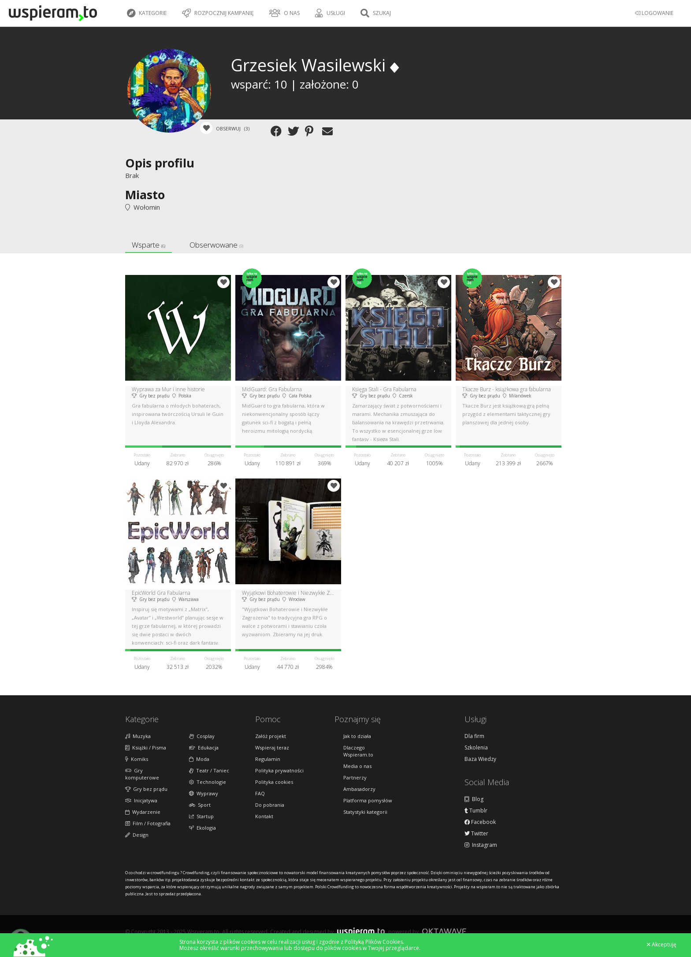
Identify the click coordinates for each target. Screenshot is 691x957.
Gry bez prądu (146, 789)
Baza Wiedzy (480, 759)
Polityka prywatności (279, 770)
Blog (473, 799)
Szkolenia (476, 747)
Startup (201, 816)
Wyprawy (203, 793)
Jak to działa (357, 736)
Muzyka (138, 736)
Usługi (330, 13)
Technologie (207, 782)
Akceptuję (661, 945)
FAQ (260, 793)
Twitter (476, 833)
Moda (199, 759)
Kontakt (264, 816)
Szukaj (375, 13)
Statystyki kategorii (365, 812)
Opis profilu (159, 163)
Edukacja (204, 747)
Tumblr (475, 810)
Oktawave (444, 931)
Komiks (136, 759)
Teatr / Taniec (209, 770)
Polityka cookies (274, 782)
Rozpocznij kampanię (218, 13)
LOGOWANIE (654, 13)
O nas (284, 13)
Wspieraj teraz (272, 747)
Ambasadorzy (359, 789)
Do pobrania (269, 804)
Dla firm (474, 736)
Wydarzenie (142, 812)
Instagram (480, 845)
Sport (200, 804)
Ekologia (202, 827)
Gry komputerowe (142, 774)
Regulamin (267, 759)
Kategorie (147, 13)
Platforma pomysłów (367, 800)
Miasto (145, 194)
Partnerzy (355, 777)
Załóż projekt (270, 736)
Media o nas (357, 766)
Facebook (480, 822)
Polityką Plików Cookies (374, 942)
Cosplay (202, 736)
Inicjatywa (141, 800)
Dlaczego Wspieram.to (358, 751)
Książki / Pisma (145, 747)
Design (137, 834)
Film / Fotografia (148, 823)
